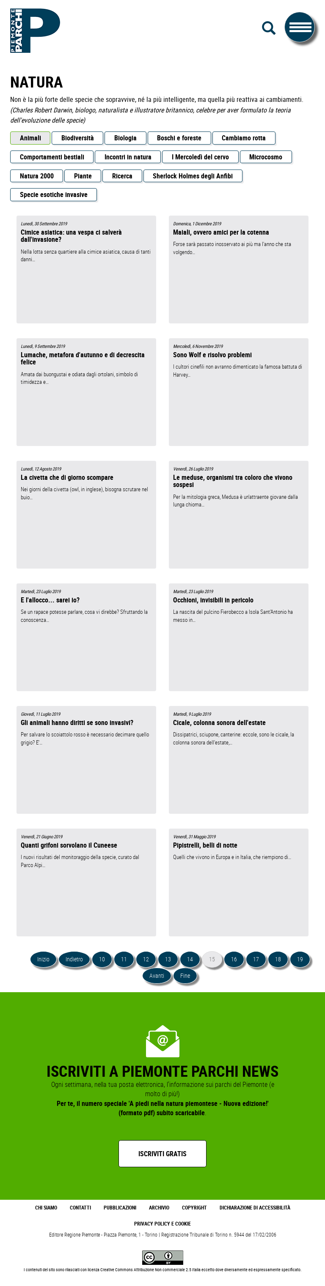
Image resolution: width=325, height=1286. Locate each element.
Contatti (80, 1207)
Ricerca (122, 176)
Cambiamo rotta (244, 137)
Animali (30, 137)
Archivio (159, 1207)
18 (278, 959)
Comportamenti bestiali (52, 156)
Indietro (74, 959)
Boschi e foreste (179, 137)
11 (124, 959)
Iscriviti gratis (162, 1153)
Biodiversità (77, 137)
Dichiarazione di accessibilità (255, 1207)
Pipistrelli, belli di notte (205, 845)
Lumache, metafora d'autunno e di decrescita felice (83, 358)
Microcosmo (265, 156)
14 (190, 959)
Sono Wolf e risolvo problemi (212, 354)
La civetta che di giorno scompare (67, 477)
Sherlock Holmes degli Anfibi (193, 176)
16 (234, 959)
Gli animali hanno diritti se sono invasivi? (77, 722)
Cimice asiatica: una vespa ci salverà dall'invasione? (71, 235)
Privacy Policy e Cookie (162, 1223)
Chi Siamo (46, 1207)
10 (102, 959)
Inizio (43, 959)
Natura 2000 (37, 176)
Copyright (194, 1207)
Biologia (125, 137)
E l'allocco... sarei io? (50, 600)
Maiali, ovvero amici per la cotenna (221, 232)
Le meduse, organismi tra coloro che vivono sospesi (232, 481)
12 (146, 959)
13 (168, 959)
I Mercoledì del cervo (200, 156)
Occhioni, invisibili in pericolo (213, 600)
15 (212, 959)
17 (256, 959)
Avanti (156, 975)
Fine (185, 975)
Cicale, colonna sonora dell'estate (219, 722)
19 (300, 959)
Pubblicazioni (120, 1207)
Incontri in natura (128, 156)
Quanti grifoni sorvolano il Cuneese (69, 845)
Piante (83, 176)
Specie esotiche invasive (54, 194)
